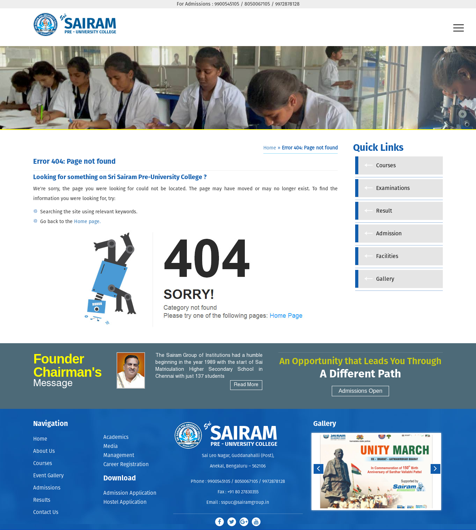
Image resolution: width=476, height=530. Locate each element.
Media (110, 446)
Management (118, 455)
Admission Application (129, 493)
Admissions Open (360, 391)
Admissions (46, 488)
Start (375, 517)
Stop (380, 517)
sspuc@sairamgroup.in (245, 502)
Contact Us (45, 512)
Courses (42, 463)
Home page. (87, 221)
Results (41, 500)
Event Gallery (48, 475)
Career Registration (126, 464)
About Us (44, 451)
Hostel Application (125, 502)
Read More (246, 385)
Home (269, 148)
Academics (116, 437)
